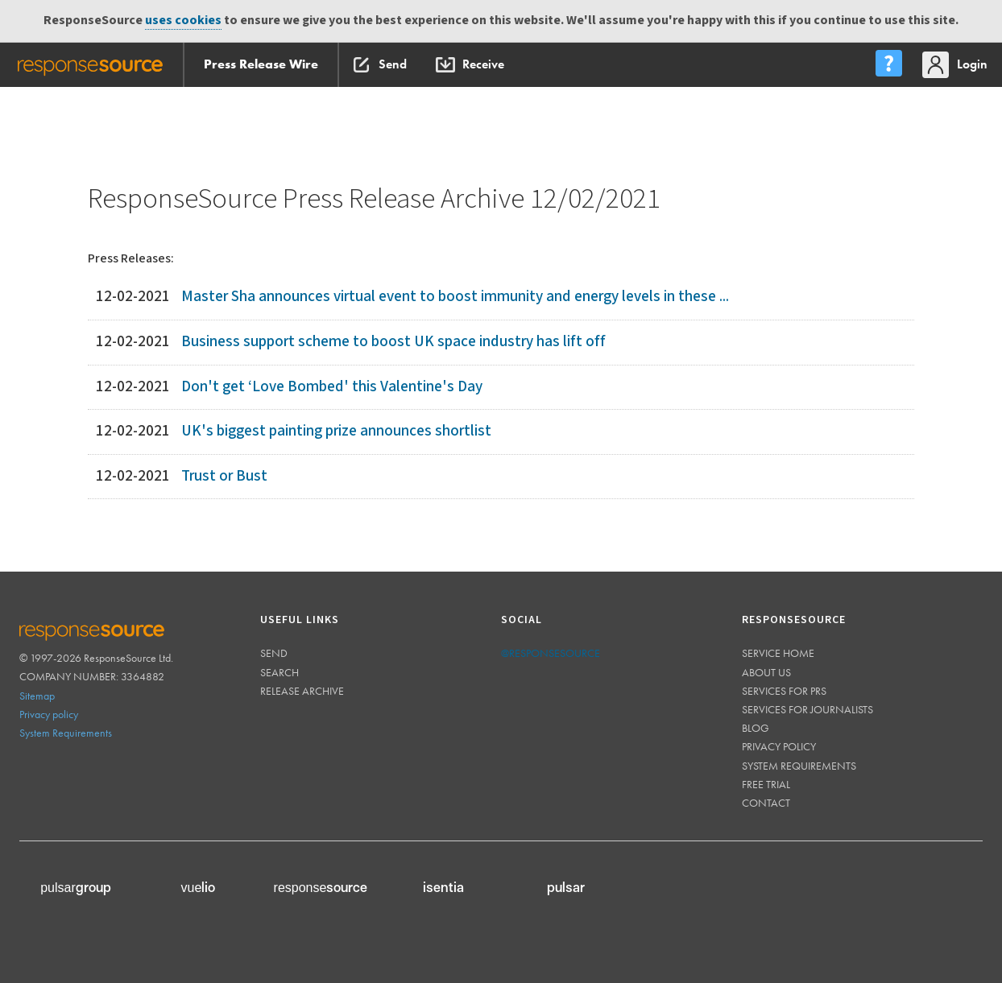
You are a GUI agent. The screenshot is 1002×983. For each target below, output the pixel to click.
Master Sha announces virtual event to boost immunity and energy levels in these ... (455, 297)
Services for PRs (784, 691)
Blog (755, 728)
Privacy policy (48, 714)
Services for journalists (807, 709)
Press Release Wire (261, 64)
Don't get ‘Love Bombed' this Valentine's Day (331, 387)
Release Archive (302, 691)
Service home (778, 653)
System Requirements (65, 732)
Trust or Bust (224, 476)
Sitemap (37, 695)
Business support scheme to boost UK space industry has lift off (393, 342)
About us (766, 672)
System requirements (799, 765)
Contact (766, 802)
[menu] (888, 65)
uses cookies (183, 20)
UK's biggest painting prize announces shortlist (336, 431)
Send (274, 653)
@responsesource (550, 653)
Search (279, 672)
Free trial (766, 784)
